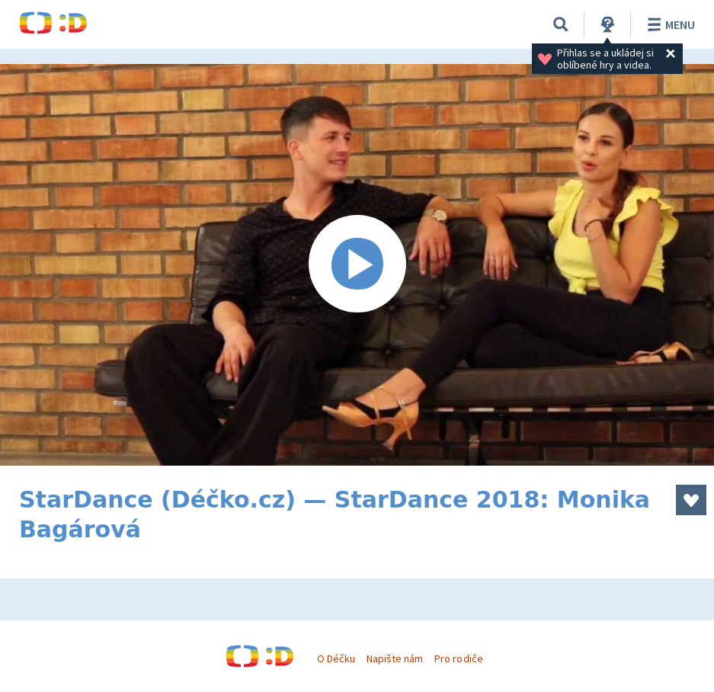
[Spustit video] (357, 265)
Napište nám (395, 658)
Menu (668, 24)
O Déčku (336, 658)
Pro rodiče (458, 658)
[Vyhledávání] (561, 24)
